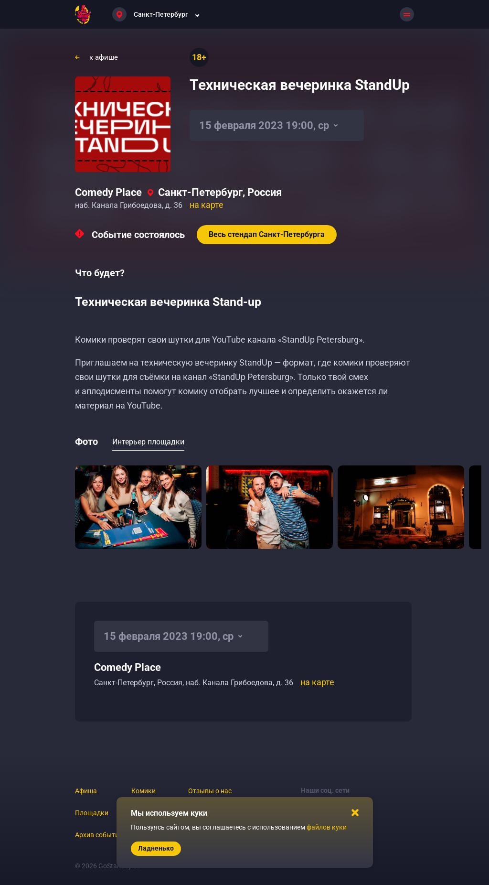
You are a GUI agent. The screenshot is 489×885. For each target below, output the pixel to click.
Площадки (91, 813)
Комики (143, 791)
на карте (206, 205)
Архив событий (99, 835)
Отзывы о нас (210, 791)
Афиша (86, 791)
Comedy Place (108, 192)
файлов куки (327, 827)
